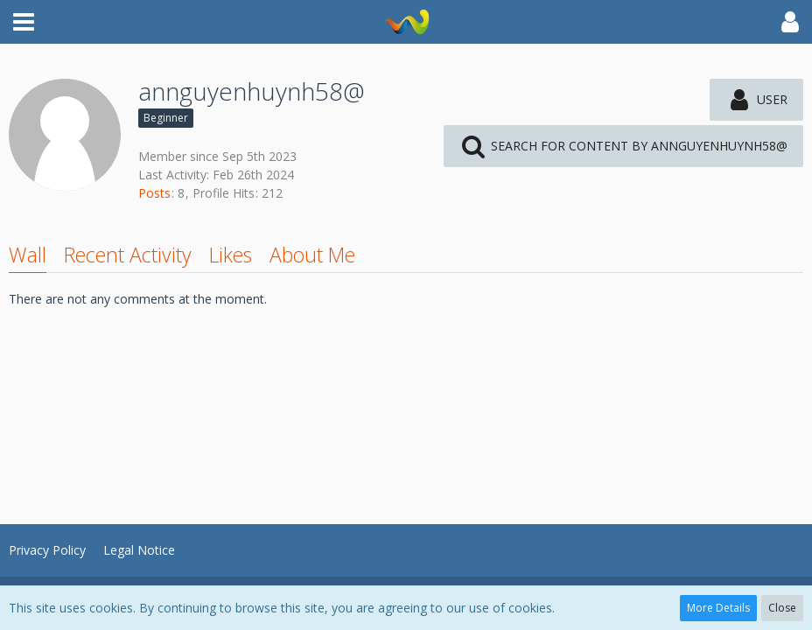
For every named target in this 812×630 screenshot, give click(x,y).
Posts (154, 193)
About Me (312, 255)
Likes (230, 255)
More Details (718, 607)
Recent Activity (128, 255)
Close (782, 607)
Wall (27, 255)
